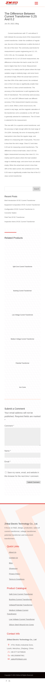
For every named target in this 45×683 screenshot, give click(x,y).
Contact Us (13, 558)
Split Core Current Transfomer (21, 594)
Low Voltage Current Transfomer (22, 619)
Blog (17, 24)
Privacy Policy (14, 574)
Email (8, 462)
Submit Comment (33, 482)
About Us (12, 552)
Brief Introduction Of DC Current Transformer (20, 200)
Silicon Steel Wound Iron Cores (21, 625)
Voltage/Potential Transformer (21, 605)
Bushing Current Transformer (20, 599)
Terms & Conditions (16, 579)
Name (8, 451)
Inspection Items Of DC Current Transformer (20, 222)
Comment (9, 426)
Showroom (13, 568)
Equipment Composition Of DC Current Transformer (22, 205)
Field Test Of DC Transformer (15, 217)
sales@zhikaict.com (18, 659)
